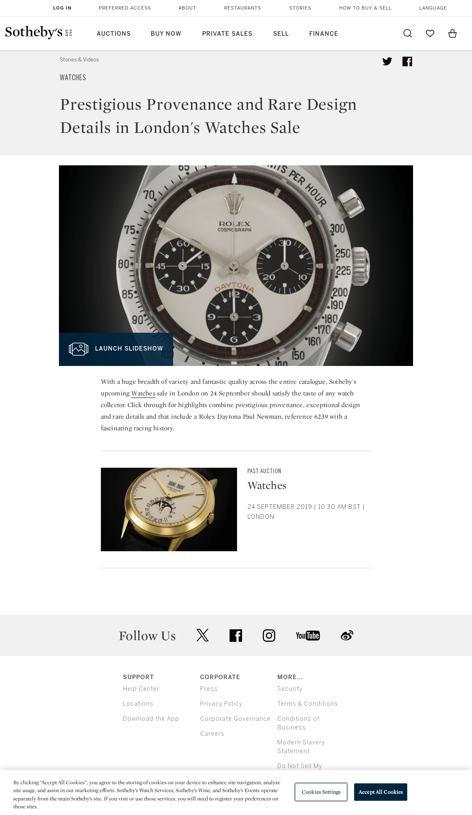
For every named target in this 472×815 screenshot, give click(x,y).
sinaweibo (347, 635)
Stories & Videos (79, 60)
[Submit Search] (408, 33)
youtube (308, 636)
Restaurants (242, 8)
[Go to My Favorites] (430, 33)
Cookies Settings (321, 791)
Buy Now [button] (166, 33)
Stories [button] (300, 8)
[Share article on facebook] (407, 61)
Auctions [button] (114, 33)
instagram (269, 635)
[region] (236, 792)
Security (290, 688)
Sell (281, 33)
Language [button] (433, 8)
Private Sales (227, 33)
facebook (236, 635)
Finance (323, 33)
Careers (212, 733)
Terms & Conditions (307, 703)
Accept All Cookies (381, 791)
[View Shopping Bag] (452, 33)
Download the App (151, 718)
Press (209, 688)
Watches (73, 77)
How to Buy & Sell (365, 8)
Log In (62, 8)
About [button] (187, 8)
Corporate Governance (235, 718)
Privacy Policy (221, 703)
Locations (138, 703)
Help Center (141, 688)
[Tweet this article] (387, 61)
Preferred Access (125, 8)
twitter (202, 635)
